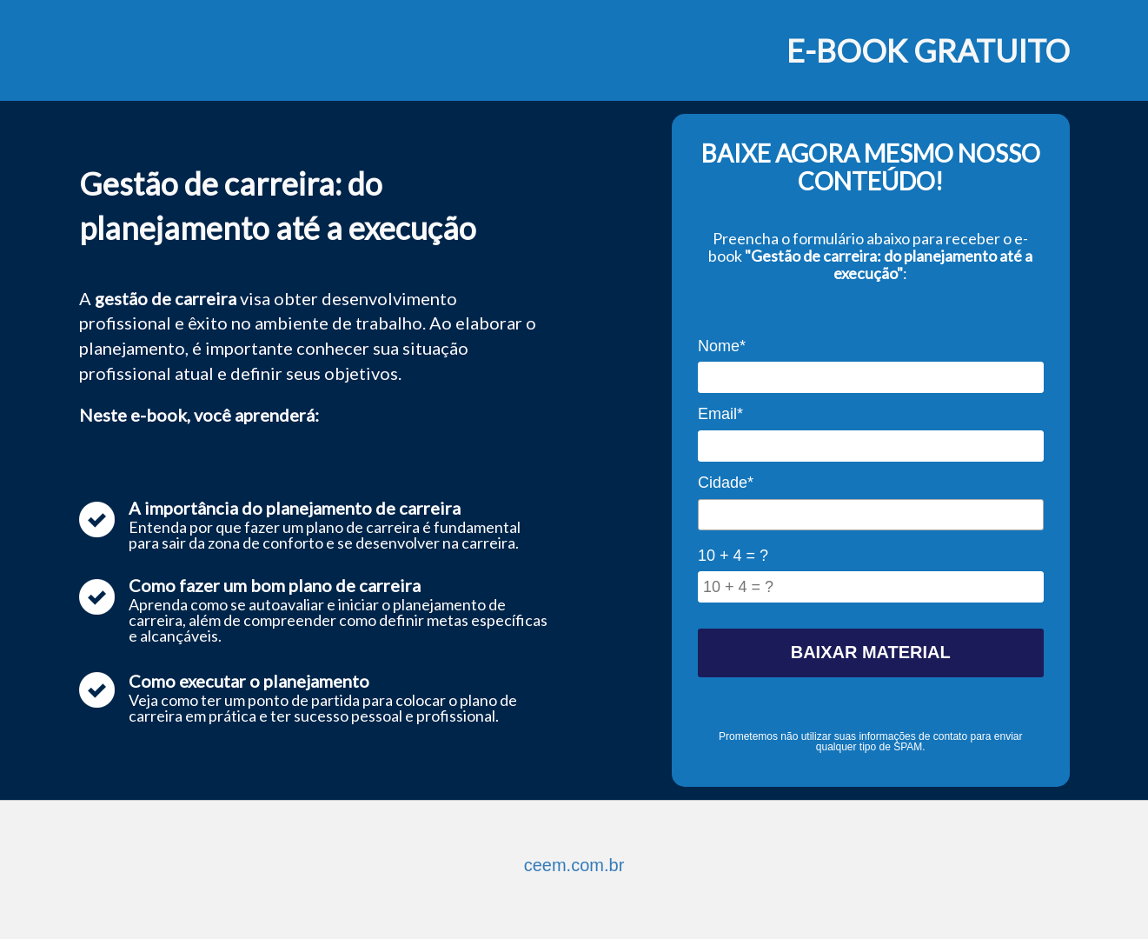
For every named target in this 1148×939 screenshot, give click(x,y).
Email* (720, 414)
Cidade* (725, 482)
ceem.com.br (574, 865)
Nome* (722, 346)
